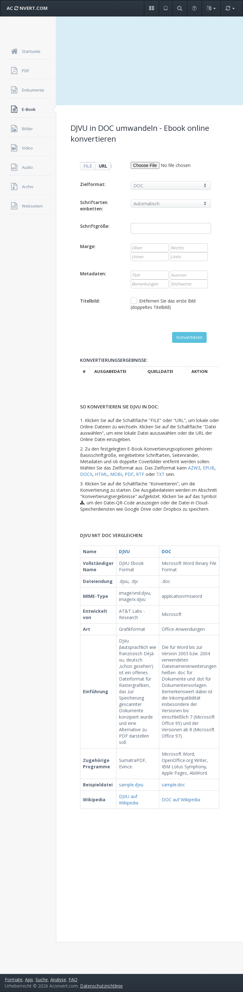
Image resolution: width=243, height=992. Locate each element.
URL (103, 166)
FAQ (73, 979)
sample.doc (173, 785)
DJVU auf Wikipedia (128, 799)
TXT (160, 474)
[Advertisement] (149, 60)
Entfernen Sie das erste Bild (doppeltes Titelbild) (163, 304)
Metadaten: (93, 274)
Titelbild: (90, 301)
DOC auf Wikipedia (181, 800)
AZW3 (194, 468)
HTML (101, 474)
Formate (13, 979)
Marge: (88, 246)
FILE (88, 166)
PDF (129, 474)
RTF (140, 474)
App (29, 979)
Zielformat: (93, 184)
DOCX (86, 474)
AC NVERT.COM (27, 8)
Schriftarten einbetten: (94, 205)
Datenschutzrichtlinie (101, 986)
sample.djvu (131, 785)
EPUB (209, 468)
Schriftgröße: (94, 226)
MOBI (116, 474)
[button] (151, 8)
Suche (41, 979)
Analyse (58, 979)
